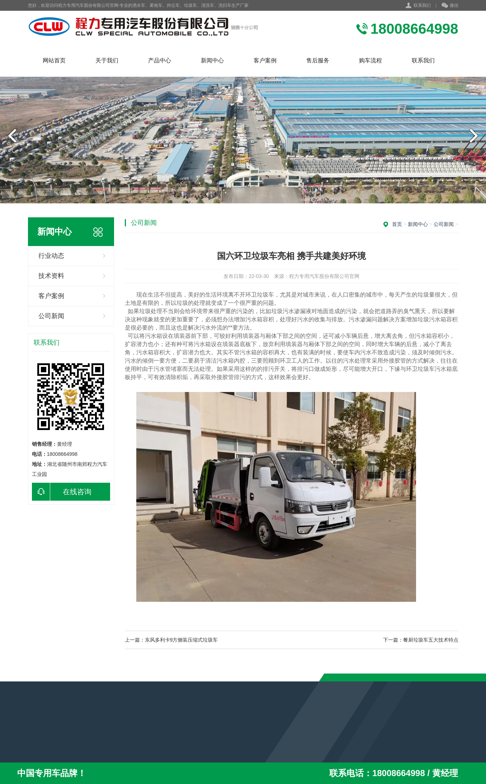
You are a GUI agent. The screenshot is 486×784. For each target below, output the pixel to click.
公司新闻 (51, 316)
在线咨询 (61, 492)
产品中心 (159, 60)
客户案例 (265, 60)
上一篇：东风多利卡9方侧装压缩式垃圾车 (171, 640)
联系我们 (422, 5)
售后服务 (317, 60)
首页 (397, 224)
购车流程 (370, 60)
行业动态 (51, 255)
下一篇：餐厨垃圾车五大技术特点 (420, 640)
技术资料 (51, 275)
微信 (450, 6)
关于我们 (106, 60)
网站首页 (54, 60)
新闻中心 (212, 60)
